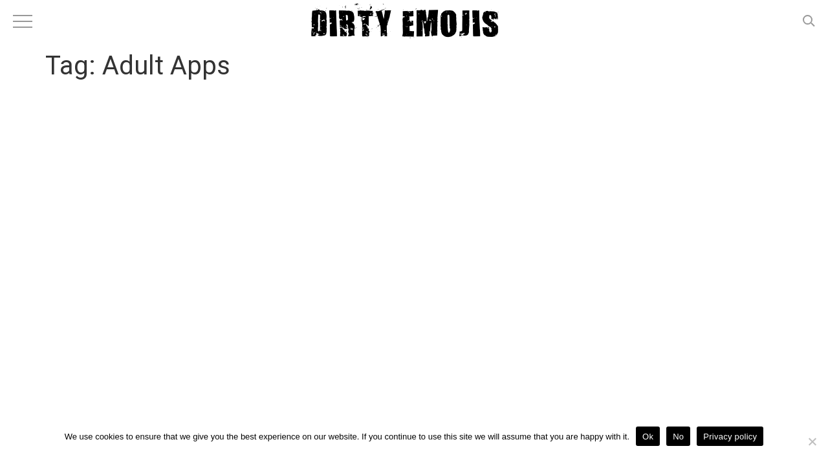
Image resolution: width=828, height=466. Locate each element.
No (678, 436)
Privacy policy (730, 436)
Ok (647, 436)
